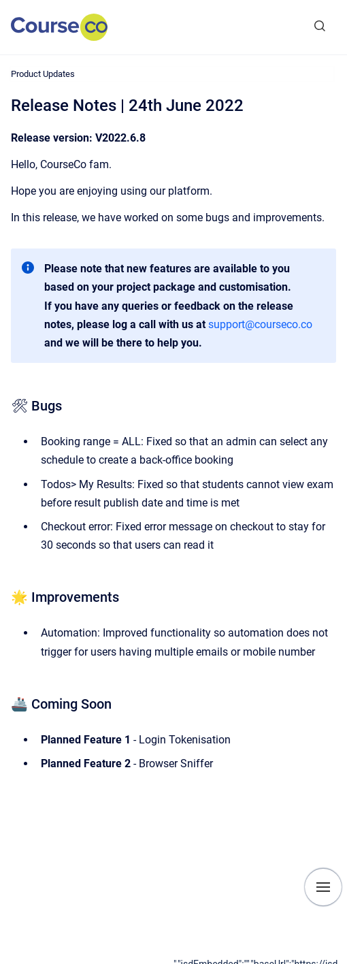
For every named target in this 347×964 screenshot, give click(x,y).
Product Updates (43, 74)
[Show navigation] (323, 887)
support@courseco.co (260, 324)
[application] (260, 960)
